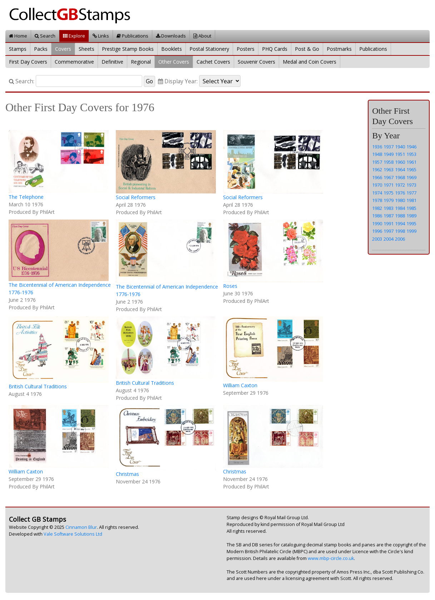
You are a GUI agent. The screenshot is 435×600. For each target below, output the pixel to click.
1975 (389, 193)
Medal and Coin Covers (309, 61)
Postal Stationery (209, 48)
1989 (411, 215)
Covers (63, 48)
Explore (74, 36)
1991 (389, 223)
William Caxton (240, 385)
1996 (377, 231)
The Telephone (26, 196)
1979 (389, 200)
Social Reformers (135, 197)
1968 (400, 177)
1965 (411, 169)
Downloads (171, 36)
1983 (389, 208)
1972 (400, 185)
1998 (400, 231)
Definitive (112, 61)
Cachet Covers (213, 61)
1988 (400, 215)
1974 (377, 193)
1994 (400, 223)
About (202, 36)
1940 (400, 146)
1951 (400, 154)
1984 (400, 208)
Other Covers (173, 61)
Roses (230, 285)
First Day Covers (28, 61)
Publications (132, 36)
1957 (377, 162)
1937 (389, 146)
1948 (377, 154)
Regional (141, 61)
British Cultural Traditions (38, 386)
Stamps (17, 48)
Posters (245, 48)
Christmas (127, 474)
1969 (411, 177)
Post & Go (307, 48)
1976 (400, 193)
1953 (411, 154)
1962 (377, 169)
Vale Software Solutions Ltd (73, 534)
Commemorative (74, 61)
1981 (411, 200)
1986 (377, 215)
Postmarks (339, 48)
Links (101, 36)
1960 (400, 162)
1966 (377, 177)
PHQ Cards (274, 48)
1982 (377, 208)
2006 (400, 239)
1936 (377, 146)
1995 (411, 223)
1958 (389, 162)
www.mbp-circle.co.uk (331, 558)
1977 (411, 193)
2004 (389, 239)
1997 (389, 231)
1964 (400, 169)
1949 (389, 154)
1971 (389, 185)
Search (45, 36)
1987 (389, 215)
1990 (377, 223)
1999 (411, 231)
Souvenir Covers (256, 61)
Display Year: (178, 81)
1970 (377, 185)
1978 (377, 200)
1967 (389, 177)
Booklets (171, 48)
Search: (21, 81)
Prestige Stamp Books (128, 48)
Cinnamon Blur (81, 527)
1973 (411, 185)
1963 (389, 169)
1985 (411, 208)
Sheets (86, 48)
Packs (41, 48)
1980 (400, 200)
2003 (377, 239)
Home (18, 36)
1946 (411, 146)
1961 (411, 162)
